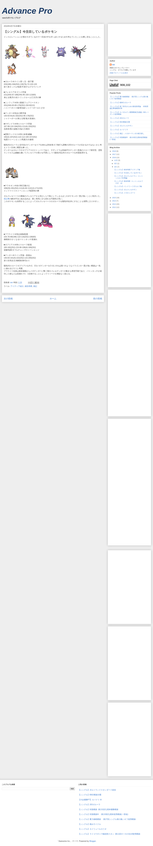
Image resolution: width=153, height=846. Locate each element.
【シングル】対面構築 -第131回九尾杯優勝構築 (98, 809)
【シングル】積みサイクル (89, 824)
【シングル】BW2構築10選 (120, 122)
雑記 (35, 286)
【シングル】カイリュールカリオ (92, 829)
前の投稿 (97, 298)
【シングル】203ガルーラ (119, 118)
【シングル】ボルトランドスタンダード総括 (97, 790)
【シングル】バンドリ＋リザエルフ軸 (128, 186)
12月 (116, 160)
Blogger (92, 841)
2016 (114, 157)
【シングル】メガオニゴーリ (124, 193)
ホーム (53, 298)
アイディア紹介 (17, 286)
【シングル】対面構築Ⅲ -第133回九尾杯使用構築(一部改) (103, 814)
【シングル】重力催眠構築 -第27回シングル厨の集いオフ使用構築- (107, 819)
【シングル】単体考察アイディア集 (127, 170)
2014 (114, 201)
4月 (115, 167)
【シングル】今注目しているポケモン (128, 173)
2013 (114, 204)
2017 (114, 154)
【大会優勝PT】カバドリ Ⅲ (90, 800)
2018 (114, 151)
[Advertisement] (127, 39)
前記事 (6, 199)
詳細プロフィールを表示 (119, 73)
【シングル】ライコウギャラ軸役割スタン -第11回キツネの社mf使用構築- (109, 834)
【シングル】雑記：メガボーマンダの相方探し (128, 133)
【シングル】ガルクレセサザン (121, 126)
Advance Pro (27, 10)
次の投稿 (8, 298)
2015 (114, 198)
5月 (115, 163)
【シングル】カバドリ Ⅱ (119, 130)
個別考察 (28, 286)
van (113, 65)
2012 (114, 207)
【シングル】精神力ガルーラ (120, 102)
